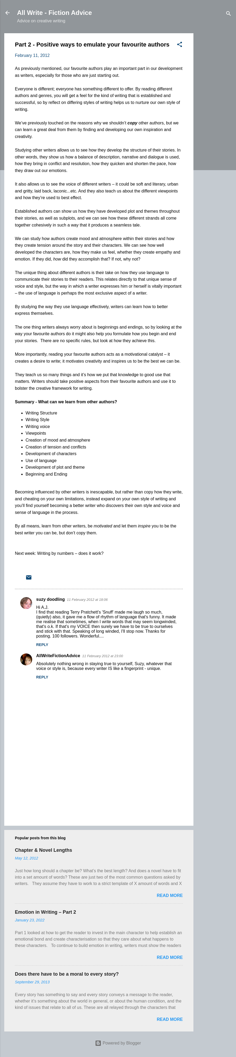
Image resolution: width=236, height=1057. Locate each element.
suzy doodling (50, 599)
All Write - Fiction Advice (54, 12)
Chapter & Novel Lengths (43, 850)
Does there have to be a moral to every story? (67, 974)
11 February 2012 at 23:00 (102, 656)
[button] (179, 45)
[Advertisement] (215, 113)
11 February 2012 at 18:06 (87, 600)
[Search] (228, 14)
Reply (42, 645)
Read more (170, 895)
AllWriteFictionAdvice (58, 655)
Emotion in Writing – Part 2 (45, 912)
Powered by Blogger (118, 1043)
